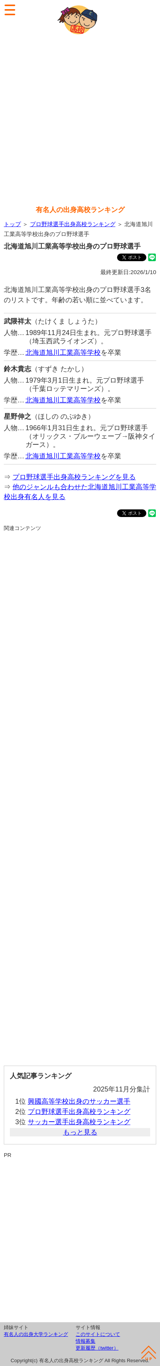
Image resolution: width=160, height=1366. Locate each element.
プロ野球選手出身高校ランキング (73, 224)
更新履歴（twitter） (97, 1348)
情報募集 (85, 1341)
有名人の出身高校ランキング (80, 210)
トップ (12, 224)
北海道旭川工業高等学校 (63, 352)
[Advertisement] (80, 121)
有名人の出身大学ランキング (36, 1334)
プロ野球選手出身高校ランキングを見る (74, 477)
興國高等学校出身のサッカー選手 (79, 1101)
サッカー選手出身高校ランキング (79, 1122)
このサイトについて (98, 1334)
